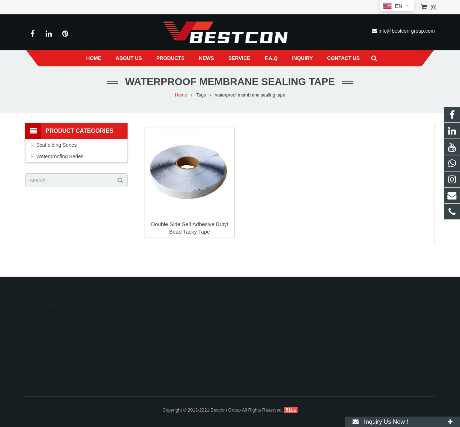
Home (181, 95)
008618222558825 (262, 319)
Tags (201, 95)
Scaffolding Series (56, 145)
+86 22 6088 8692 (261, 329)
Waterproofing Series (59, 156)
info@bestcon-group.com (406, 31)
